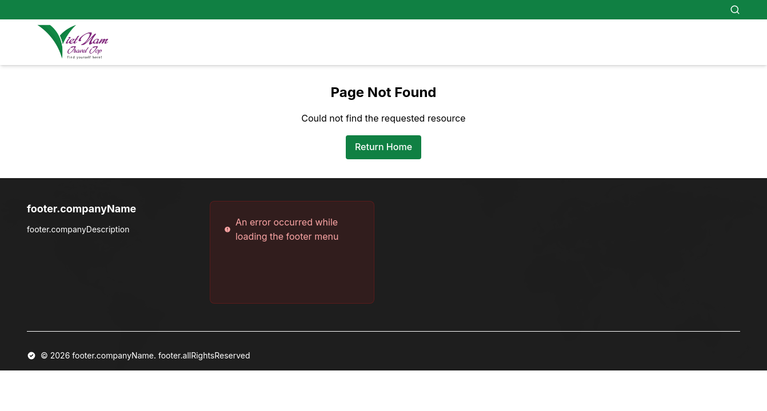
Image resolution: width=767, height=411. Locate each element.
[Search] (735, 10)
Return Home (383, 146)
